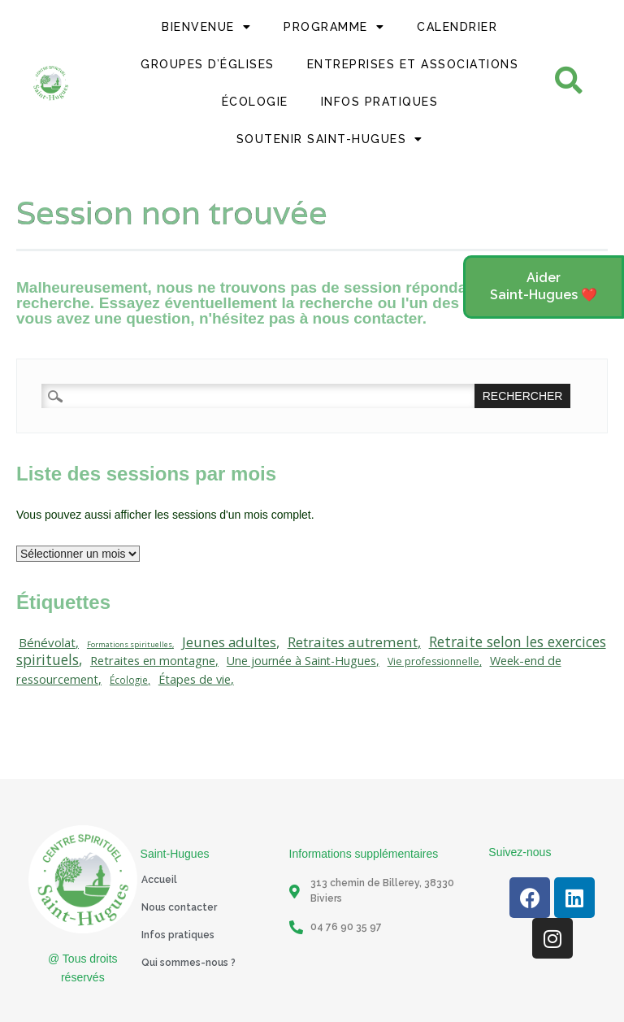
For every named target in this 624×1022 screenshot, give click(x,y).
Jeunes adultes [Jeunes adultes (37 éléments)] (229, 642)
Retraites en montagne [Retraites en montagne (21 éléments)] (152, 660)
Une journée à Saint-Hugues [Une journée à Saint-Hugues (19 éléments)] (301, 660)
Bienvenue (206, 27)
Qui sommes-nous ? (188, 962)
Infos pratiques (177, 935)
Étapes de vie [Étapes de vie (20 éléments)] (194, 679)
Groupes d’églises (208, 64)
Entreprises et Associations (413, 64)
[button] (543, 287)
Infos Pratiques (380, 101)
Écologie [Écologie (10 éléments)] (129, 679)
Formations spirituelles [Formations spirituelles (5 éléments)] (129, 644)
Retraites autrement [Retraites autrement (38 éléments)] (353, 642)
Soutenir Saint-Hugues (329, 139)
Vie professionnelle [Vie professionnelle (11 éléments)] (433, 661)
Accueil (159, 879)
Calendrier (457, 26)
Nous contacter (179, 907)
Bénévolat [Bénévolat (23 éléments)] (47, 642)
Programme (334, 27)
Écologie (255, 101)
